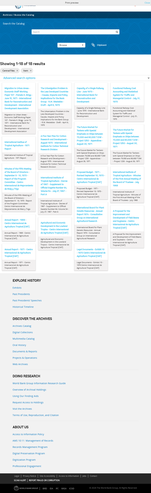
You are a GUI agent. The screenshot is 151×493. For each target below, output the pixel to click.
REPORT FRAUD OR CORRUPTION (44, 480)
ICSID (71, 488)
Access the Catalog (24, 14)
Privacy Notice (29, 476)
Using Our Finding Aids (26, 396)
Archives (7, 14)
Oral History (19, 345)
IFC (57, 488)
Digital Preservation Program (29, 453)
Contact (93, 476)
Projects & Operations (25, 357)
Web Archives (20, 364)
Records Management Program (30, 447)
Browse (71, 45)
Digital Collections (23, 332)
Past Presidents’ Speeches (27, 300)
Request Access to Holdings (28, 402)
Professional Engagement (27, 466)
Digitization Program (24, 459)
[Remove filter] (17, 70)
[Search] (76, 31)
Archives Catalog (22, 325)
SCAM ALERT (20, 480)
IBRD (44, 488)
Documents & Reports (25, 351)
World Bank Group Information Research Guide (39, 383)
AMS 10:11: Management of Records (33, 440)
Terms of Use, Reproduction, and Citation (36, 415)
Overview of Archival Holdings (29, 389)
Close (147, 2)
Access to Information (69, 476)
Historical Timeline (23, 306)
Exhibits (17, 287)
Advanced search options (19, 78)
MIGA (64, 488)
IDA (51, 488)
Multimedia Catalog (24, 338)
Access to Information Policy (28, 434)
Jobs (84, 476)
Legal (16, 476)
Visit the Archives (22, 408)
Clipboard (97, 45)
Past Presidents (21, 294)
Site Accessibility (47, 476)
